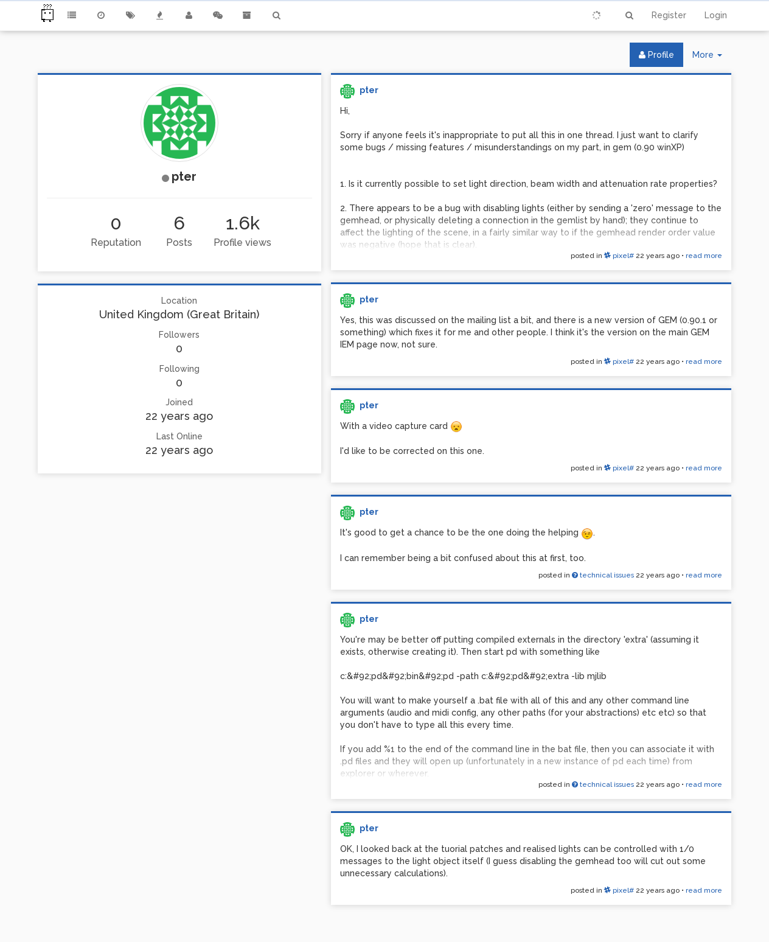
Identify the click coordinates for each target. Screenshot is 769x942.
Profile (656, 55)
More (711, 57)
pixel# (619, 255)
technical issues (603, 575)
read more (704, 255)
